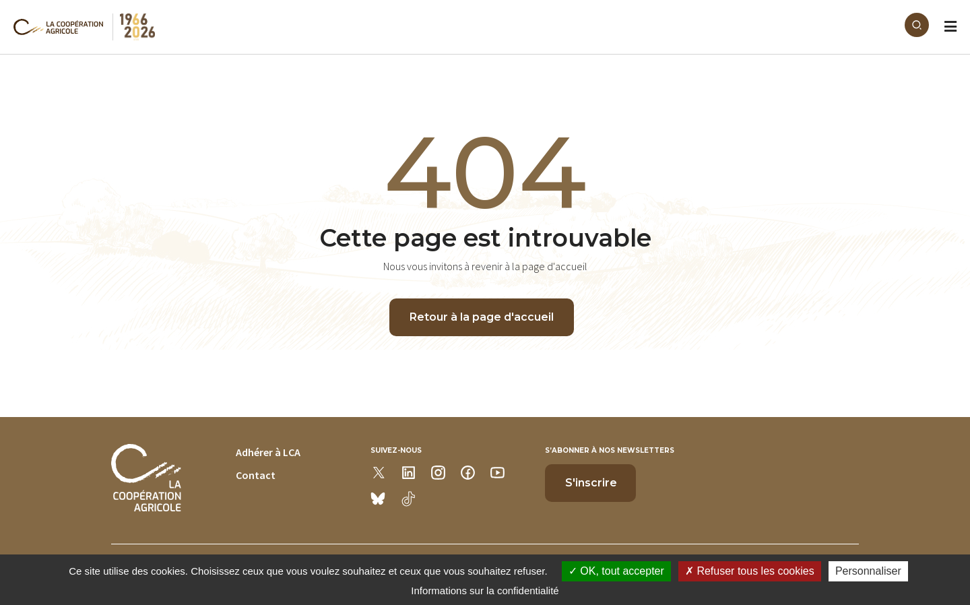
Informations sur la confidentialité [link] (484, 590)
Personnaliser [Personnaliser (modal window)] (868, 571)
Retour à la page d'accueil (482, 317)
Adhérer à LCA (268, 452)
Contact (256, 475)
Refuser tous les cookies (749, 571)
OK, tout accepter (616, 571)
